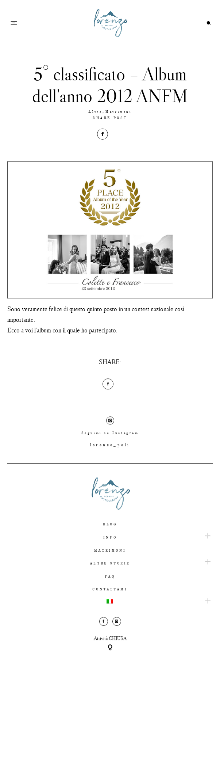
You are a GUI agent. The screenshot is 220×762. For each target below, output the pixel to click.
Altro (95, 112)
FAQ (110, 584)
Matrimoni (118, 112)
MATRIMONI (110, 558)
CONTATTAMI (109, 597)
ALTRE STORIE (110, 571)
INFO (110, 545)
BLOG (110, 532)
